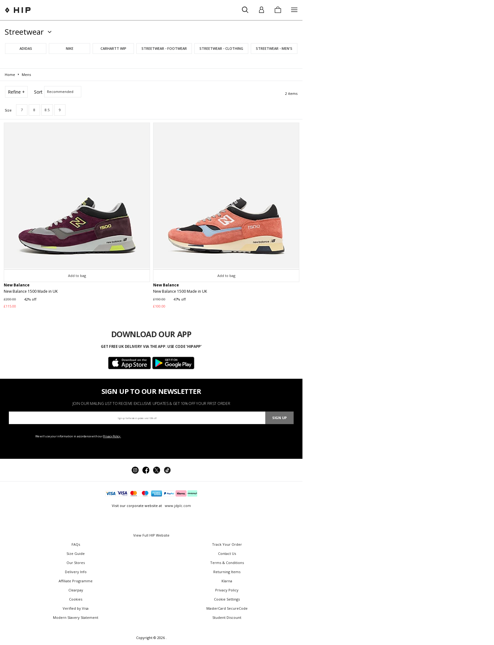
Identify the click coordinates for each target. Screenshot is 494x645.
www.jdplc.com (177, 505)
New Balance (17, 285)
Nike (69, 48)
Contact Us (227, 553)
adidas (26, 48)
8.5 (47, 109)
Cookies (75, 599)
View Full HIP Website (151, 535)
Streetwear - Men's (274, 48)
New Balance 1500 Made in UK (31, 291)
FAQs (76, 544)
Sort (38, 92)
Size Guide (75, 553)
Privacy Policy (226, 590)
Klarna (226, 581)
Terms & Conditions (227, 562)
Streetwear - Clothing (221, 48)
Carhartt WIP (113, 48)
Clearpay (75, 590)
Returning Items (226, 571)
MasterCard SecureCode (227, 608)
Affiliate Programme (76, 581)
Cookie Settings (227, 599)
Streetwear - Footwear (164, 48)
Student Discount (226, 617)
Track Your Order (227, 544)
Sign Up (279, 417)
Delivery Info (76, 571)
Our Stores (75, 562)
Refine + (16, 92)
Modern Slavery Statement (75, 617)
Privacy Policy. (112, 436)
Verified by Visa (76, 608)
